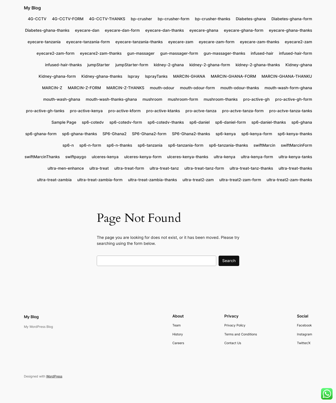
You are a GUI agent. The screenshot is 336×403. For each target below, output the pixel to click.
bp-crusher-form (173, 19)
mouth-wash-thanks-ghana (111, 99)
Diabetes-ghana (251, 19)
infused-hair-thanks (63, 65)
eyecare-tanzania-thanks (139, 42)
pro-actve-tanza (200, 111)
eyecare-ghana (203, 30)
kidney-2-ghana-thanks (258, 65)
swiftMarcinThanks (42, 156)
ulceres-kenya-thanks (187, 156)
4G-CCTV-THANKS (107, 19)
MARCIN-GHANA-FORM (233, 76)
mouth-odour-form (197, 88)
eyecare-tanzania (44, 42)
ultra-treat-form (129, 168)
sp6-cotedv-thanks (166, 122)
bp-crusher (141, 19)
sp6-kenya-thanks (295, 133)
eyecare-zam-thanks (259, 42)
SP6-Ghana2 (114, 133)
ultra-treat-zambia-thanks (152, 179)
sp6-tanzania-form (185, 145)
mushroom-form (183, 99)
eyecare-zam (180, 42)
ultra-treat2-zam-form (240, 179)
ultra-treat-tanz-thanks (251, 168)
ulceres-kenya (105, 156)
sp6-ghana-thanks (79, 133)
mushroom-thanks (221, 99)
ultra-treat (99, 168)
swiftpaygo (75, 156)
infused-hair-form (295, 53)
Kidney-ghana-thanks (101, 76)
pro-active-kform (124, 111)
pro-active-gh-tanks (45, 111)
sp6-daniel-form (230, 122)
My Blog (32, 8)
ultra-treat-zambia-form (99, 179)
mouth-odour (162, 88)
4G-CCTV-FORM (67, 19)
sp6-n (68, 145)
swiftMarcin (264, 145)
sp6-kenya (226, 133)
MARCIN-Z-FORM (84, 88)
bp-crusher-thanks (212, 19)
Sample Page (63, 122)
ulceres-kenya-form (143, 156)
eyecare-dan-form (122, 30)
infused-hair (262, 53)
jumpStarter (98, 65)
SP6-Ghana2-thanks (191, 133)
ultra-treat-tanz (164, 168)
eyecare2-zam (298, 42)
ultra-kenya (224, 156)
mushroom (152, 99)
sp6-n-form (90, 145)
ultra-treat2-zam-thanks (289, 179)
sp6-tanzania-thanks (228, 145)
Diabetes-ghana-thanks (47, 30)
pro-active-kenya (86, 111)
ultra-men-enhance (66, 168)
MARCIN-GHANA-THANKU (287, 76)
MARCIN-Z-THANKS (125, 88)
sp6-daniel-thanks (268, 122)
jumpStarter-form (131, 65)
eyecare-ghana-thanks (290, 30)
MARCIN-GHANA (189, 76)
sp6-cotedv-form (125, 122)
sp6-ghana (301, 122)
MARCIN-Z (52, 88)
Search (229, 260)
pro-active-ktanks (163, 111)
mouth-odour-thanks (239, 88)
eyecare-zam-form (216, 42)
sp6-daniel (199, 122)
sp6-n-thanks (119, 145)
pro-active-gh (256, 99)
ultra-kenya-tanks (295, 156)
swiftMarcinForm (296, 145)
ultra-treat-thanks (295, 168)
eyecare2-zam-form (55, 53)
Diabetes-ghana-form (291, 19)
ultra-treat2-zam (198, 179)
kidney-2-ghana (169, 65)
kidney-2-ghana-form (209, 65)
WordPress (54, 376)
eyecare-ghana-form (243, 30)
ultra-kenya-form (257, 156)
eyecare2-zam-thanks (101, 53)
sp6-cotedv (93, 122)
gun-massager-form (179, 53)
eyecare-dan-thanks (164, 30)
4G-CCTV (37, 19)
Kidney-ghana (298, 65)
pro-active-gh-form (293, 99)
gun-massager (141, 53)
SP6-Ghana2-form (149, 133)
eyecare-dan (87, 30)
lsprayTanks (156, 76)
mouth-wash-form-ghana (288, 88)
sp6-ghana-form (41, 133)
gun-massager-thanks (224, 53)
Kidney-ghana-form (57, 76)
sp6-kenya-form (256, 133)
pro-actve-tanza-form (243, 111)
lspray (134, 76)
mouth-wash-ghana (61, 99)
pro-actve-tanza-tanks (290, 111)
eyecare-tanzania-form (88, 42)
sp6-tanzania (150, 145)
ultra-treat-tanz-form (204, 168)
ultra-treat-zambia (54, 179)
